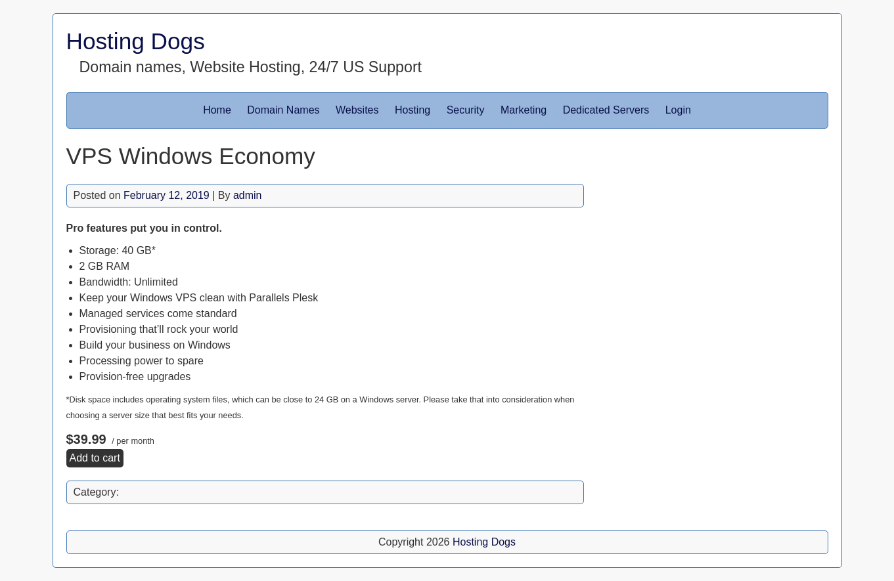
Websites (357, 110)
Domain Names (283, 110)
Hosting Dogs (135, 41)
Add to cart (95, 457)
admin (247, 195)
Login (678, 110)
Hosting (412, 110)
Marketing (524, 110)
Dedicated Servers (606, 110)
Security (466, 110)
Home (217, 110)
